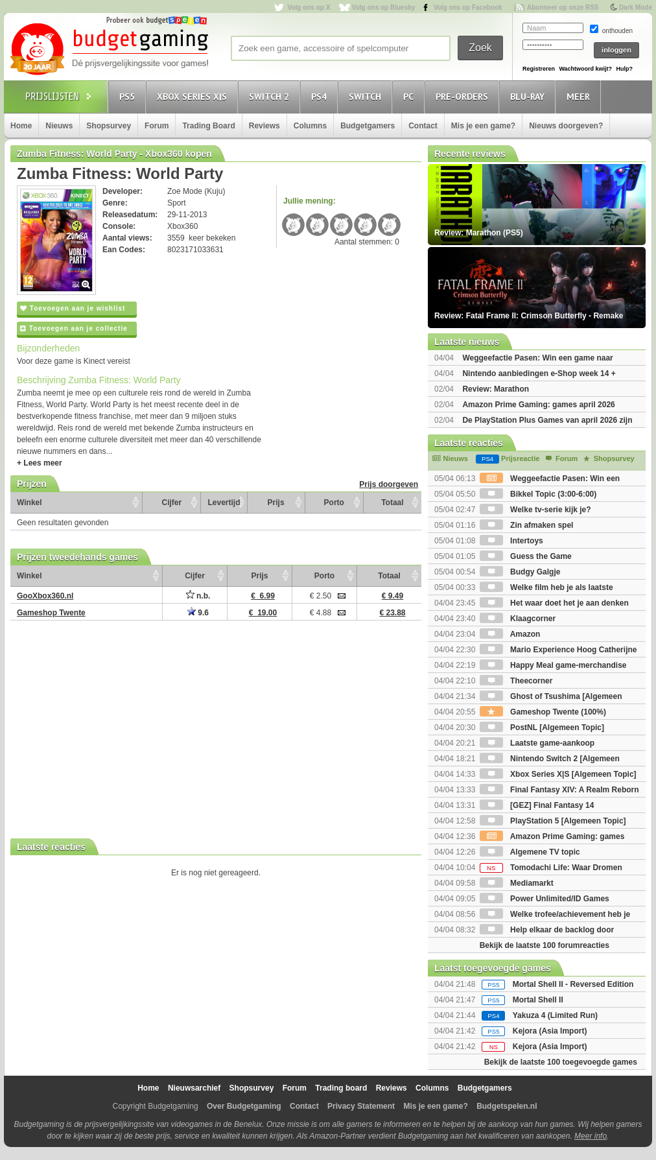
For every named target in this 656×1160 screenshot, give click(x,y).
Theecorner (516, 680)
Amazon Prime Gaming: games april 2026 (538, 404)
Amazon (510, 634)
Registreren (538, 68)
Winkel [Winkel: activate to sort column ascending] (29, 502)
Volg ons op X (308, 7)
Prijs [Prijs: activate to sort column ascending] (276, 502)
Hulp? (624, 68)
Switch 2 (271, 96)
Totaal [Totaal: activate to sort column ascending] (392, 502)
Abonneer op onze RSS (563, 7)
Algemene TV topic (530, 852)
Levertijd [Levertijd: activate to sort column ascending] (223, 502)
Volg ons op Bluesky (384, 7)
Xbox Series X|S (194, 96)
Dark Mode (635, 7)
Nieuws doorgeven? (566, 125)
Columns (310, 125)
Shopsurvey (108, 125)
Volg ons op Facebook (468, 7)
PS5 (129, 96)
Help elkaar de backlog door (547, 929)
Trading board (341, 1088)
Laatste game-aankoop (537, 743)
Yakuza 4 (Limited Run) (555, 1015)
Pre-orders (464, 96)
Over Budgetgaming (244, 1106)
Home (21, 125)
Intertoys (511, 540)
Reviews (264, 125)
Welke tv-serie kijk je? (535, 509)
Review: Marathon (495, 389)
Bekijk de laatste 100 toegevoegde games (560, 1062)
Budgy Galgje (520, 571)
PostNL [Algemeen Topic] (542, 727)
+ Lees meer (39, 463)
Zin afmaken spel (527, 525)
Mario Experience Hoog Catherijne (558, 649)
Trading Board (208, 125)
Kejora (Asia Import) (550, 1031)
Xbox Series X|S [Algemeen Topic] (558, 774)
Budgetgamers (367, 125)
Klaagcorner (518, 618)
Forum (157, 125)
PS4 (321, 96)
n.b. (198, 595)
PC (410, 96)
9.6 (198, 612)
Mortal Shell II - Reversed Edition (573, 984)
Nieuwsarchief (194, 1088)
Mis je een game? (483, 125)
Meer (580, 96)
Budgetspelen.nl (506, 1106)
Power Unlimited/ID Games (544, 898)
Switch (367, 96)
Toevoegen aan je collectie (74, 328)
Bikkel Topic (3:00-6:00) (538, 494)
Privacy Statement (361, 1106)
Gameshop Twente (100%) (543, 711)
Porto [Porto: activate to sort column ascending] (334, 502)
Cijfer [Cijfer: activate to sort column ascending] (172, 502)
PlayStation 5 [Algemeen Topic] (553, 820)
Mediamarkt (517, 883)
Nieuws (59, 125)
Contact (423, 125)
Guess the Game (526, 556)
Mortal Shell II (538, 999)
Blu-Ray (529, 96)
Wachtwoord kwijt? (585, 68)
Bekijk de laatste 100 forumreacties (544, 945)
